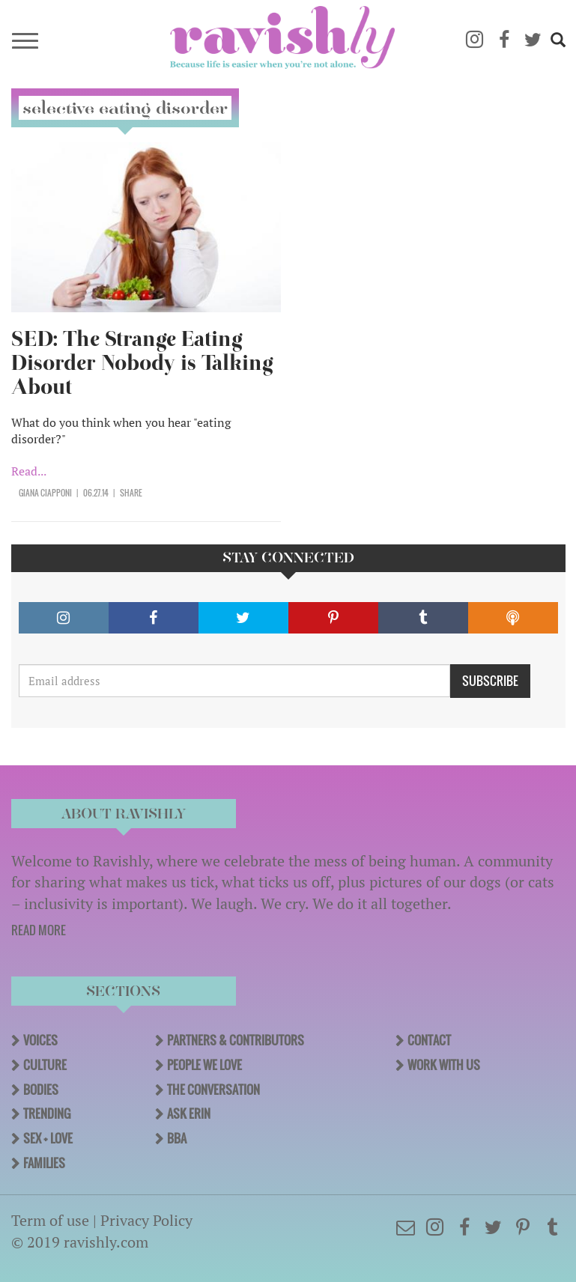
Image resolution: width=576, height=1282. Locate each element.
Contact (429, 1040)
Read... (28, 471)
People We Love (204, 1065)
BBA (177, 1138)
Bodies (40, 1090)
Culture (45, 1065)
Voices (40, 1040)
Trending (46, 1113)
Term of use (50, 1220)
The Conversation (213, 1090)
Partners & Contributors (235, 1040)
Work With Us (443, 1065)
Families (44, 1163)
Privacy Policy (146, 1220)
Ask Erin (188, 1113)
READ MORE (38, 930)
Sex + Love (48, 1138)
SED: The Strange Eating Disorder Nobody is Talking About (142, 363)
